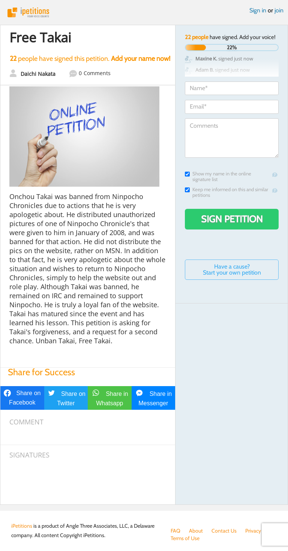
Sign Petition (232, 219)
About (196, 530)
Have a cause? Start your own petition (232, 269)
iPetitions (144, 12)
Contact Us (224, 530)
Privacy (253, 530)
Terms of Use (185, 538)
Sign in (257, 10)
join (279, 10)
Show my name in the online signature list (218, 176)
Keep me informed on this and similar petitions (226, 192)
